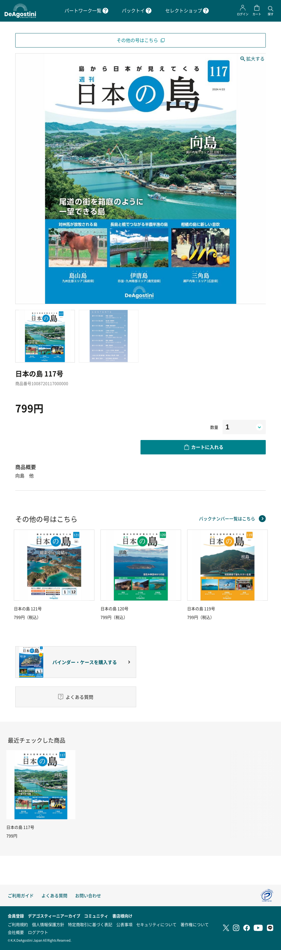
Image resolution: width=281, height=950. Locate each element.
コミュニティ (96, 916)
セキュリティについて (156, 924)
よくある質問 (54, 895)
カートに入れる (207, 446)
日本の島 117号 (20, 827)
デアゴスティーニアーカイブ (54, 916)
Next (266, 575)
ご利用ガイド (21, 895)
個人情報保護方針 (48, 924)
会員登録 (16, 916)
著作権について (195, 924)
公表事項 (124, 924)
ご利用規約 (18, 924)
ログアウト (38, 932)
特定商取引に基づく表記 (90, 924)
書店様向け (122, 916)
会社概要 (16, 932)
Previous (15, 575)
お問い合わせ (88, 895)
